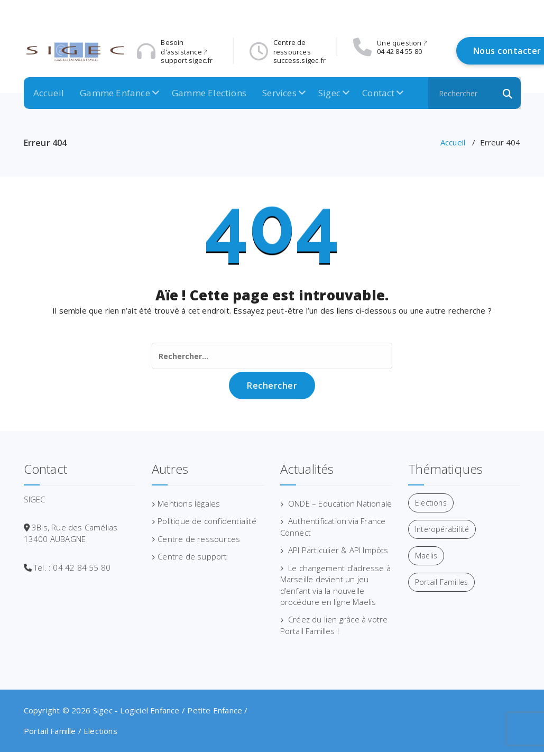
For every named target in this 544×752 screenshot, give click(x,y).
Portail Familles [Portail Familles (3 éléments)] (441, 582)
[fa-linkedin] (517, 12)
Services (279, 93)
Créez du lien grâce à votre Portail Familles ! (334, 625)
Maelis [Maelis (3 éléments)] (426, 556)
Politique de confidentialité (207, 521)
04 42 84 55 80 (183, 51)
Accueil (48, 93)
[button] (508, 93)
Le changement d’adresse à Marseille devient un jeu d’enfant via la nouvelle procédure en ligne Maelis (335, 585)
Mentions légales (189, 503)
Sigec (329, 93)
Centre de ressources (199, 539)
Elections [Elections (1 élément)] (431, 503)
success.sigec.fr (403, 60)
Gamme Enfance (115, 93)
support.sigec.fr (299, 60)
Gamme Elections (209, 93)
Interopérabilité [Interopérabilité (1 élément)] (442, 529)
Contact (378, 93)
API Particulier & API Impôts (338, 550)
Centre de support (192, 556)
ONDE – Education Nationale (340, 503)
